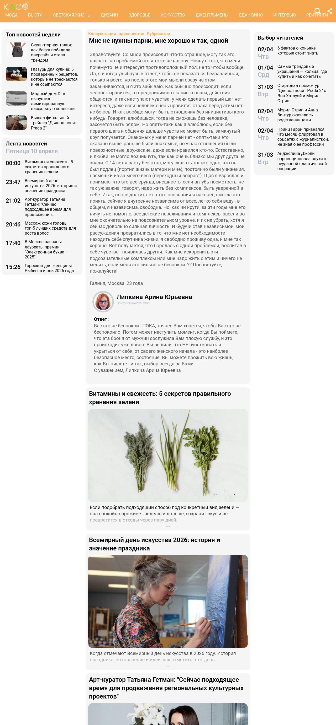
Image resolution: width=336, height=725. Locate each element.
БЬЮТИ (35, 15)
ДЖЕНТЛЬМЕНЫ (212, 15)
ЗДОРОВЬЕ (139, 15)
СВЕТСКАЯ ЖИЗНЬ (71, 15)
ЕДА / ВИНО (251, 15)
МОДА (11, 15)
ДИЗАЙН (109, 15)
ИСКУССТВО (173, 15)
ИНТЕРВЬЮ (284, 15)
